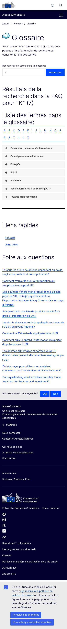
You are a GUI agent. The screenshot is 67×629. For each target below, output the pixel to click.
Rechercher (60, 5)
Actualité (10, 237)
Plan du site (8, 458)
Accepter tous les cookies (26, 615)
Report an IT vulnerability (16, 543)
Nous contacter (51, 508)
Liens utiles (11, 244)
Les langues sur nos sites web (19, 549)
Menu (61, 15)
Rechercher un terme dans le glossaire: (24, 65)
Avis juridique (9, 567)
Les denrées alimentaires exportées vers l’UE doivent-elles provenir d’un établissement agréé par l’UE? (33, 355)
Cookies (6, 555)
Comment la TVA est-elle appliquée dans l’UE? (30, 333)
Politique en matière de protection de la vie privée (30, 561)
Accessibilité (9, 573)
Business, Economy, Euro (16, 479)
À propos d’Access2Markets (17, 452)
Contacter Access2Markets (17, 438)
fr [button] (52, 5)
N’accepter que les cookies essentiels (32, 622)
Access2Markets (11, 406)
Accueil (5, 23)
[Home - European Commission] (23, 498)
